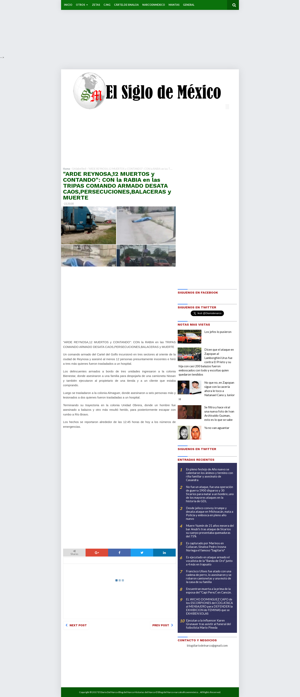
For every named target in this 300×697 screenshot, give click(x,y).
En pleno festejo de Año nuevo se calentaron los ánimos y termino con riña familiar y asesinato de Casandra (209, 474)
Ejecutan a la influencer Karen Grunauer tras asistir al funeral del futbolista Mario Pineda (208, 624)
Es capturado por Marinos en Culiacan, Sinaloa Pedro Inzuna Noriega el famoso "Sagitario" (206, 546)
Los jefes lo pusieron (217, 331)
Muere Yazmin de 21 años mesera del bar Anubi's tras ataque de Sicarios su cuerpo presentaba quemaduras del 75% (210, 531)
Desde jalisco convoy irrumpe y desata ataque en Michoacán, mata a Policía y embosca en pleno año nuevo (209, 513)
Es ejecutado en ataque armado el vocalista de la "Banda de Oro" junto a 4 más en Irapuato (209, 560)
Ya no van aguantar (216, 428)
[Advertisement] (118, 27)
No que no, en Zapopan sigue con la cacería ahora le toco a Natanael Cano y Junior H (207, 391)
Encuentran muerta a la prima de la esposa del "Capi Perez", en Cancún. (208, 590)
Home (66, 168)
